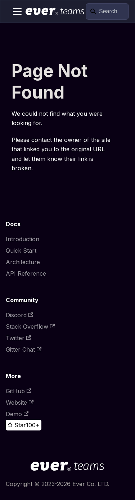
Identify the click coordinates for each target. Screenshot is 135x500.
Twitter (18, 338)
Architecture (23, 262)
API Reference (26, 273)
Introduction (22, 239)
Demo (17, 414)
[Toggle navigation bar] (17, 11)
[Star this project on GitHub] (17, 425)
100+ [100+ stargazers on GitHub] (33, 425)
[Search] (107, 11)
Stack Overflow (30, 326)
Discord (19, 315)
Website (19, 402)
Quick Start (21, 250)
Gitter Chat (23, 349)
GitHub (18, 391)
